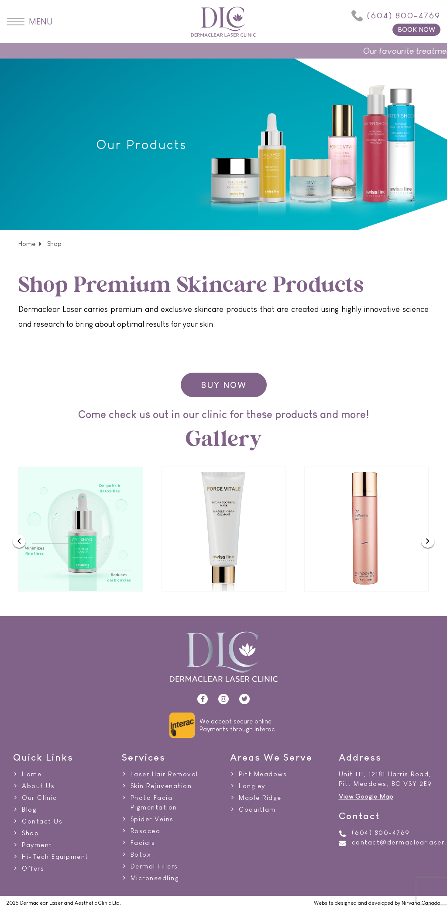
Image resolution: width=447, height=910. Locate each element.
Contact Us (42, 821)
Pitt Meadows (263, 774)
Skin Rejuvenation (161, 786)
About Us (38, 786)
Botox (141, 854)
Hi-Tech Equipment (55, 857)
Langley (252, 786)
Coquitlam (257, 809)
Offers (33, 868)
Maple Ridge (260, 798)
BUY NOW (224, 385)
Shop (30, 833)
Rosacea (146, 831)
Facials (143, 843)
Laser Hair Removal (164, 774)
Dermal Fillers (154, 866)
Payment (37, 845)
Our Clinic (39, 798)
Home (26, 244)
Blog (29, 809)
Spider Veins (152, 819)
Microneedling (155, 878)
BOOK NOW (416, 29)
